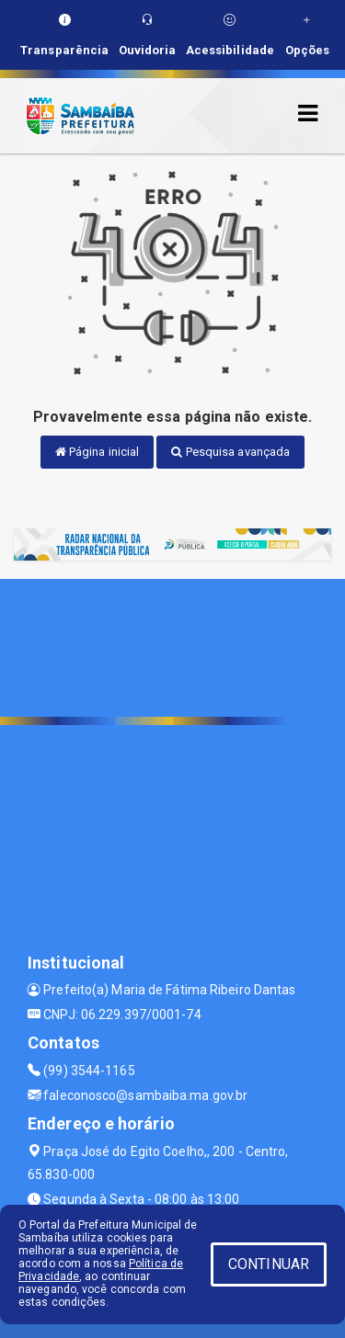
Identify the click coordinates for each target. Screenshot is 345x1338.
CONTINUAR (268, 1264)
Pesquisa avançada (230, 452)
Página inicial (97, 452)
